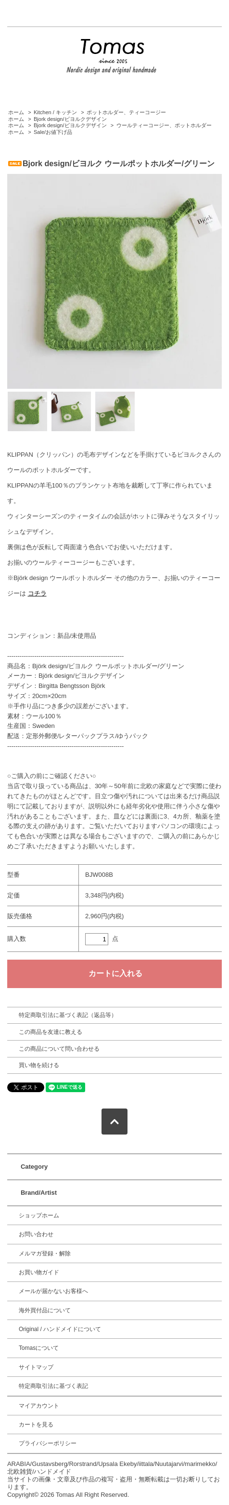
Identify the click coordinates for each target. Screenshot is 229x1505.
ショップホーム (39, 1215)
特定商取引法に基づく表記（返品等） (68, 1015)
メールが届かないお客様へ (53, 1291)
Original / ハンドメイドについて (60, 1329)
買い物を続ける (39, 1065)
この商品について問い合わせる (59, 1048)
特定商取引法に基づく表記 (53, 1386)
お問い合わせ (36, 1234)
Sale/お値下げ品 (53, 132)
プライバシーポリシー (47, 1443)
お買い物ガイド (39, 1272)
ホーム (16, 112)
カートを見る (36, 1424)
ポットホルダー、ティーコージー (126, 112)
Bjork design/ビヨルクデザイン (70, 119)
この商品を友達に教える (50, 1032)
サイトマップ (36, 1367)
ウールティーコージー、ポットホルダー (164, 125)
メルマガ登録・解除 (45, 1253)
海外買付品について (45, 1310)
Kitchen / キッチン (55, 112)
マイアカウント (39, 1405)
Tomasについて (39, 1348)
